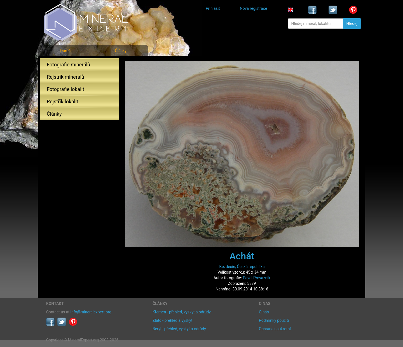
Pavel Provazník (256, 278)
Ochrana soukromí (275, 329)
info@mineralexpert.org (91, 312)
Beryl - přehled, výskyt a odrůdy (179, 329)
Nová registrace (253, 8)
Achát (241, 256)
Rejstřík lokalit (62, 101)
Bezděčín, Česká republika (242, 266)
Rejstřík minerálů (65, 77)
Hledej (351, 23)
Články (120, 50)
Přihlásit (213, 8)
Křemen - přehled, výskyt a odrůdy (182, 312)
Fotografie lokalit (65, 89)
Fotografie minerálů (68, 64)
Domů (65, 50)
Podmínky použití (274, 320)
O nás (264, 312)
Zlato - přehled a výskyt (172, 320)
